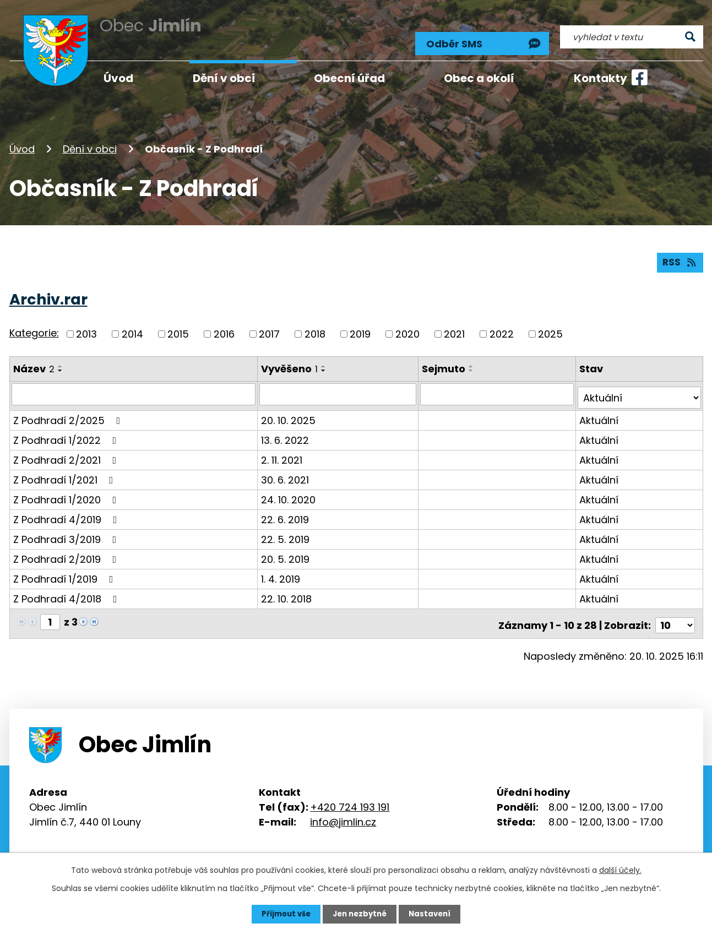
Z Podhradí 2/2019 (67, 549)
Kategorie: (34, 327)
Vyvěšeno (290, 363)
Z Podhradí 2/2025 (69, 410)
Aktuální (599, 410)
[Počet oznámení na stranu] (675, 612)
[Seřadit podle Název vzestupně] (61, 360)
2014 (132, 328)
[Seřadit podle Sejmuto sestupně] (473, 364)
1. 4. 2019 (281, 569)
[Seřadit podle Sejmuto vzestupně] (473, 360)
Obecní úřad (349, 78)
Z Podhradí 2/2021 (67, 450)
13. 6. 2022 (285, 430)
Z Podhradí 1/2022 (67, 430)
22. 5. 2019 (286, 529)
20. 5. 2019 (286, 549)
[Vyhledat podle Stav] (640, 388)
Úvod (22, 139)
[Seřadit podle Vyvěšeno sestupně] (324, 364)
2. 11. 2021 (282, 450)
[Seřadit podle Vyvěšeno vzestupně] (324, 360)
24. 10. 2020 (289, 490)
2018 (315, 328)
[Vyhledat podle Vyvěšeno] (339, 388)
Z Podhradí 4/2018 (67, 589)
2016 (224, 328)
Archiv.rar (48, 293)
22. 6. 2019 (285, 510)
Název (34, 363)
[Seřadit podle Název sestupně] (61, 364)
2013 (86, 328)
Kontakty (600, 78)
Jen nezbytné (360, 913)
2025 (550, 328)
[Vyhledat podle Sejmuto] (498, 388)
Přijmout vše (283, 913)
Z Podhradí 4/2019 (67, 510)
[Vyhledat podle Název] (134, 388)
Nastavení (433, 913)
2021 (454, 328)
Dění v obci (90, 139)
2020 (407, 328)
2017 (269, 328)
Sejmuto (445, 363)
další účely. (620, 869)
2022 (502, 328)
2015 (178, 328)
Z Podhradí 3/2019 (67, 529)
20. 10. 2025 (289, 410)
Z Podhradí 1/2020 (67, 490)
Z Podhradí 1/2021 (65, 470)
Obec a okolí (479, 78)
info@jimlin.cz (343, 809)
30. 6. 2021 (285, 470)
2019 (360, 328)
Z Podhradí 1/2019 (65, 569)
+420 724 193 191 (349, 794)
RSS (679, 256)
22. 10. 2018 (287, 589)
